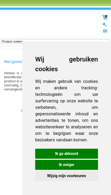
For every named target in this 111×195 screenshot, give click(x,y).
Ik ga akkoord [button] (66, 153)
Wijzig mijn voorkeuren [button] (66, 176)
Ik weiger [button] (66, 164)
